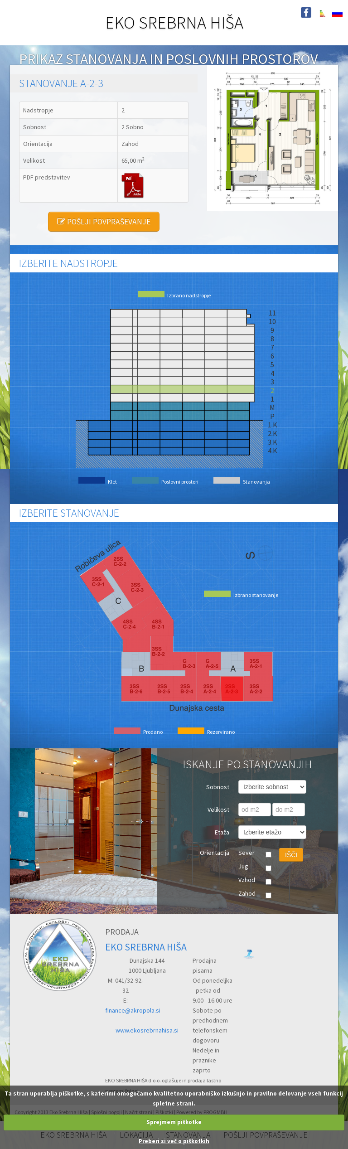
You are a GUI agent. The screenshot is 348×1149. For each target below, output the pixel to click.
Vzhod (246, 880)
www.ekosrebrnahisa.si (147, 1030)
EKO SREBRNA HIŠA (174, 22)
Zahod (247, 893)
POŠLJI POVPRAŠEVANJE (104, 222)
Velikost (218, 809)
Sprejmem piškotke (174, 1122)
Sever (246, 852)
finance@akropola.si (132, 1010)
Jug (243, 866)
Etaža (222, 832)
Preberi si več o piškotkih (174, 1141)
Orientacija (214, 852)
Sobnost (217, 787)
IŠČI (291, 854)
